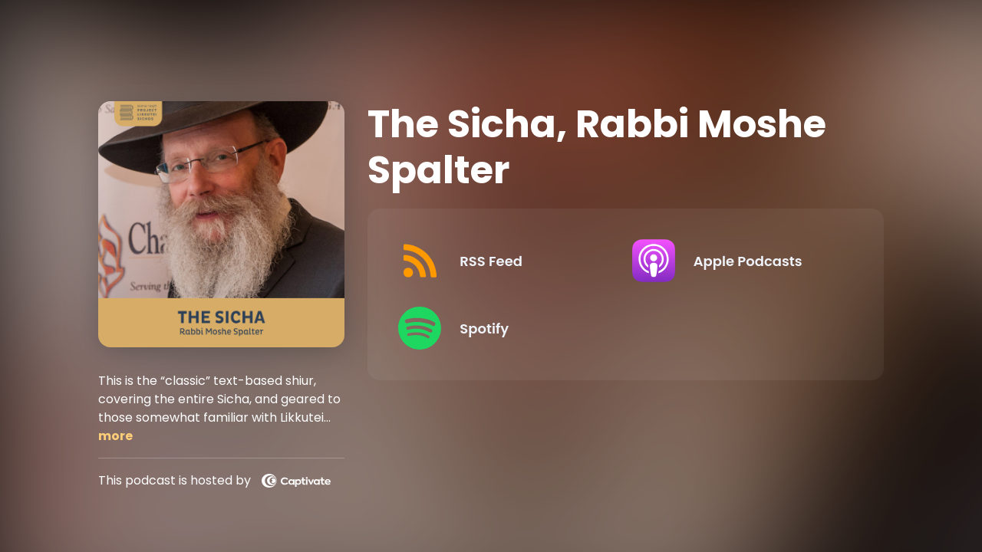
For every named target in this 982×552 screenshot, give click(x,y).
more (115, 436)
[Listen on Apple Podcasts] (736, 260)
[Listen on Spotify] (502, 328)
